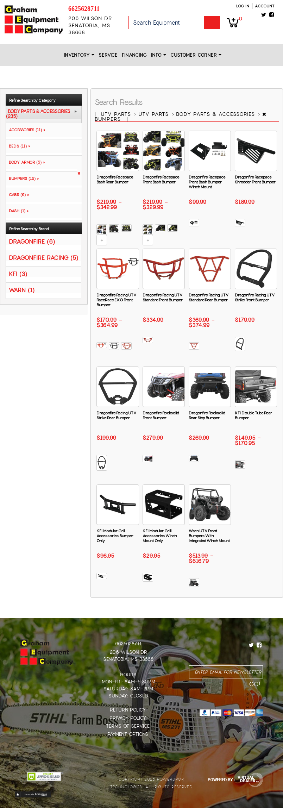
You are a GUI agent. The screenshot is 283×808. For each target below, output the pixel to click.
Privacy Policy (127, 718)
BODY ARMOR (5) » (25, 162)
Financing (134, 55)
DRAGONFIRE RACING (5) (43, 257)
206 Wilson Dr (128, 652)
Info (158, 55)
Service (108, 55)
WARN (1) (21, 290)
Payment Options (127, 734)
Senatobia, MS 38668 (128, 659)
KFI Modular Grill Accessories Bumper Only (114, 535)
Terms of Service (128, 726)
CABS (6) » (17, 194)
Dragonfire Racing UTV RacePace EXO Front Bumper (116, 300)
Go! (212, 22)
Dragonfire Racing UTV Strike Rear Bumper (116, 415)
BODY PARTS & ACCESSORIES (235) (38, 114)
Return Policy (128, 710)
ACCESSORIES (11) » (25, 129)
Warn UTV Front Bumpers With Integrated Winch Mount (209, 535)
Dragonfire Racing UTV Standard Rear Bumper (208, 297)
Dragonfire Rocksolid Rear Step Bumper (207, 415)
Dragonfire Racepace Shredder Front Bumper (255, 179)
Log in (242, 6)
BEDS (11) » (18, 146)
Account (265, 6)
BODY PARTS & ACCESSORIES (216, 114)
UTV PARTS (117, 114)
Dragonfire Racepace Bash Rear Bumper (114, 179)
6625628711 (84, 8)
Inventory (79, 55)
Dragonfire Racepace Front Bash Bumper (161, 179)
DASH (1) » (17, 210)
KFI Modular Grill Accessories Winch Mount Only (160, 535)
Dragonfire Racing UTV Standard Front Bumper (163, 297)
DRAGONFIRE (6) (32, 241)
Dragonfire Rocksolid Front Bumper (161, 415)
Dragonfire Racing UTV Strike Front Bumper (255, 297)
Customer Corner (195, 55)
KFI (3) (18, 273)
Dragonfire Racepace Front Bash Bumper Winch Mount (207, 182)
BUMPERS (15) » (22, 178)
